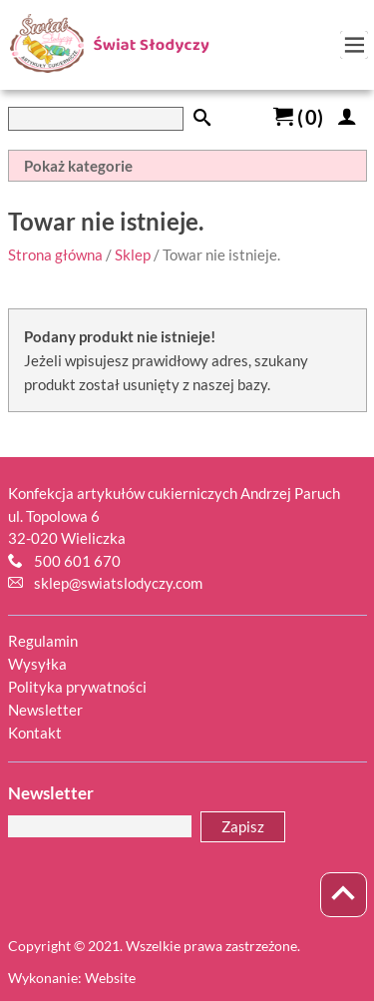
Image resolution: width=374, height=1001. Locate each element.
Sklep (133, 254)
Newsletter (45, 710)
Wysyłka (37, 664)
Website (110, 977)
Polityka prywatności (77, 687)
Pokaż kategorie (78, 166)
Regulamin (43, 641)
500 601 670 (77, 561)
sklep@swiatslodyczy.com (118, 583)
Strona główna (55, 254)
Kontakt (35, 733)
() (298, 117)
